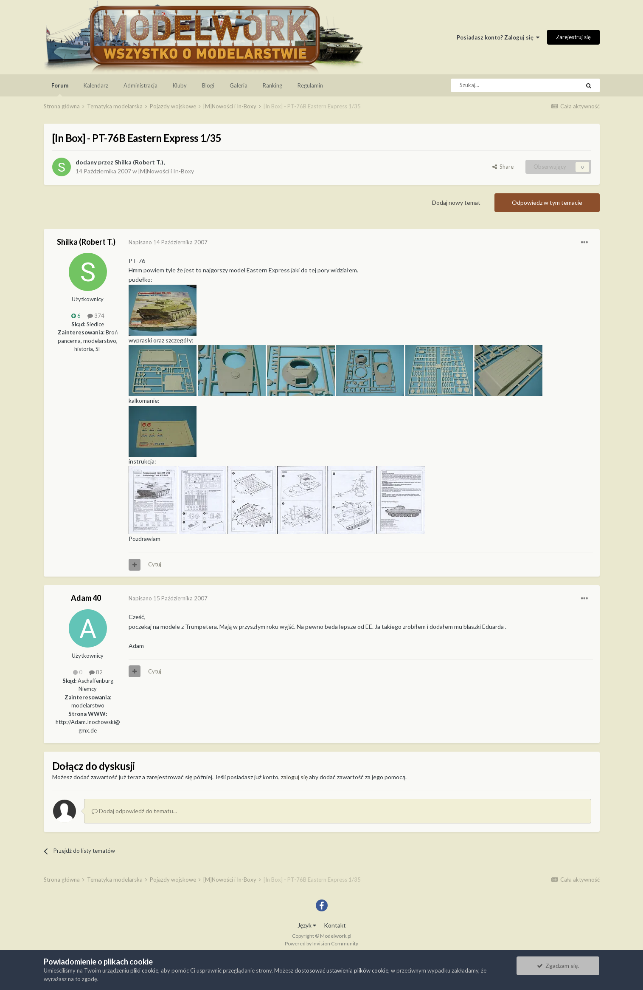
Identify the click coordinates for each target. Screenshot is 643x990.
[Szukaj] (496, 85)
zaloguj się (294, 777)
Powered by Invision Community (321, 943)
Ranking (272, 85)
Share (503, 166)
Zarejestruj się (573, 37)
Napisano (168, 242)
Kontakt (335, 925)
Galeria (238, 85)
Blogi (208, 85)
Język (307, 925)
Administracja (140, 85)
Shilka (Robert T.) (139, 162)
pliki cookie (144, 970)
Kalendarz (96, 85)
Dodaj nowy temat (456, 202)
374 (95, 315)
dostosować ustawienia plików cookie (341, 970)
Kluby (180, 85)
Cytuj (154, 564)
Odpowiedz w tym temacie (547, 202)
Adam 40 (86, 597)
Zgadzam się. (558, 965)
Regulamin (310, 85)
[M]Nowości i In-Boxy (166, 171)
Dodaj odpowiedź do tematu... (134, 811)
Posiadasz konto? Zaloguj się (498, 37)
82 (96, 672)
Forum (59, 89)
